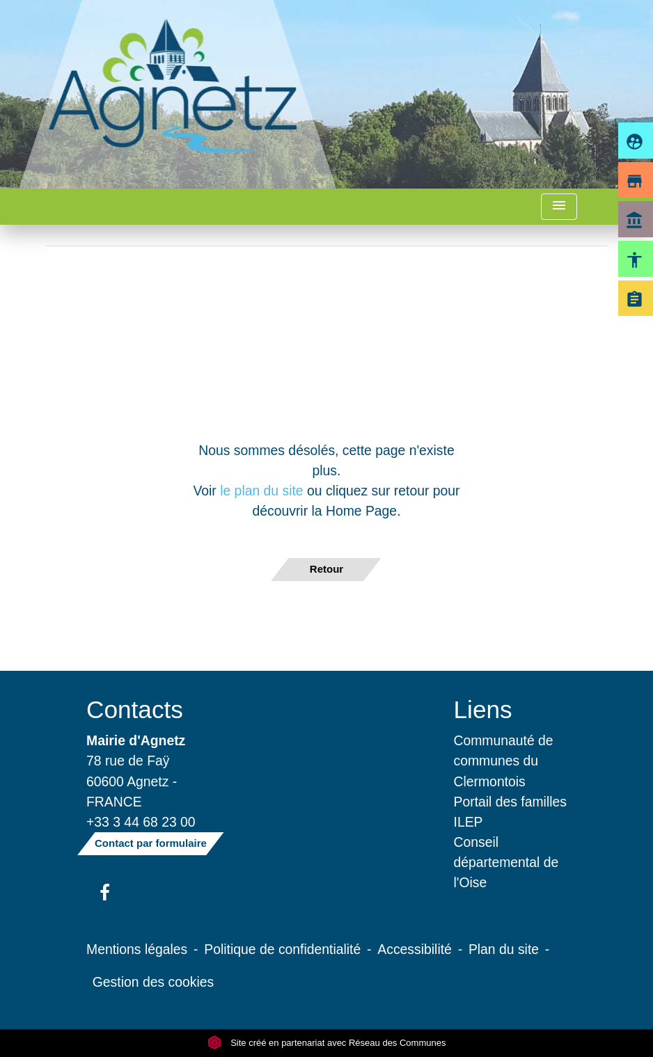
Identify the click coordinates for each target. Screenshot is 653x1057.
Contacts (134, 709)
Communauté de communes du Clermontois (503, 760)
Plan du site (504, 949)
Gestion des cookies (153, 982)
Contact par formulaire (151, 843)
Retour (326, 569)
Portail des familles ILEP (510, 811)
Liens (483, 709)
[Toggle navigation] (559, 207)
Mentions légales (136, 949)
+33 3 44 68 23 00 (141, 821)
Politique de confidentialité (282, 949)
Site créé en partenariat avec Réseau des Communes (326, 1043)
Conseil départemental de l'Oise (506, 862)
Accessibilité (414, 949)
